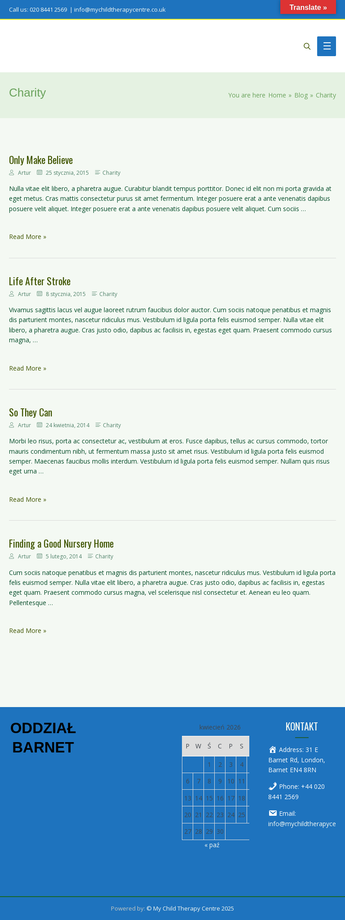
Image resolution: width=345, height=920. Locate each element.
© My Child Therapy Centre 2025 (190, 908)
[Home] (277, 95)
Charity (111, 173)
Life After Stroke (40, 281)
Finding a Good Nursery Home (61, 543)
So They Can (30, 412)
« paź (212, 844)
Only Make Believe (41, 159)
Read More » (27, 237)
